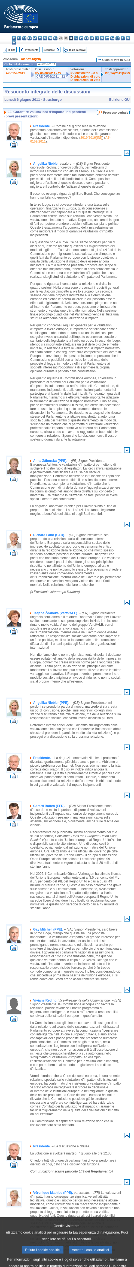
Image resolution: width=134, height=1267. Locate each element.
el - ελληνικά (45, 38)
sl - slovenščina (123, 38)
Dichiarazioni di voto (85, 76)
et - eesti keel (40, 38)
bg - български (14, 38)
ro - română (112, 38)
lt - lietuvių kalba (81, 38)
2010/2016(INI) (30, 59)
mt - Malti (92, 38)
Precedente (31, 49)
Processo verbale (115, 112)
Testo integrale (77, 49)
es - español (19, 38)
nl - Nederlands (97, 38)
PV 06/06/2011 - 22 (48, 73)
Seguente (49, 49)
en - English (50, 38)
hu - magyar (86, 38)
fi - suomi (128, 38)
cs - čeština (24, 38)
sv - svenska (14, 42)
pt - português (107, 38)
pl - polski (102, 38)
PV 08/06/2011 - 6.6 (84, 73)
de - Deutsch (35, 38)
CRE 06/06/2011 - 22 (50, 76)
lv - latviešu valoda (76, 38)
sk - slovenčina (117, 38)
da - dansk (30, 38)
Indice (12, 49)
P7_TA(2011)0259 (117, 73)
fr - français (55, 38)
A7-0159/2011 (15, 73)
